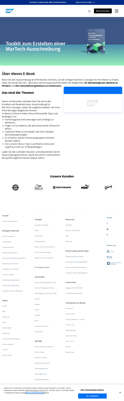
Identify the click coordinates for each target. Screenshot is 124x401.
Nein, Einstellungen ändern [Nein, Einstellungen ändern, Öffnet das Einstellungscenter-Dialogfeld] (92, 391)
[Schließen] (120, 393)
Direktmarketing (7, 344)
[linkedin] (114, 234)
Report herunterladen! (84, 2)
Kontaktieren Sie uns (41, 326)
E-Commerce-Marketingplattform (77, 262)
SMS (3, 322)
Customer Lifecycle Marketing (12, 291)
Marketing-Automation (9, 253)
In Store (5, 350)
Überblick (69, 225)
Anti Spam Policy (71, 336)
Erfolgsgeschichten (42, 267)
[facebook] (114, 223)
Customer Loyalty (8, 274)
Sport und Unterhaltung (43, 252)
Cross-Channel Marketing (10, 285)
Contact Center (7, 355)
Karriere (37, 315)
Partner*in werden (41, 357)
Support (37, 304)
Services (37, 299)
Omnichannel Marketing (74, 293)
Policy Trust (70, 341)
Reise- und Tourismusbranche (45, 247)
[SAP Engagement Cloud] (10, 11)
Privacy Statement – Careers (75, 319)
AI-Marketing (6, 242)
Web (3, 311)
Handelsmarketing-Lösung (74, 256)
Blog (67, 236)
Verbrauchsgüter (40, 241)
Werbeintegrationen (41, 368)
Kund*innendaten (8, 236)
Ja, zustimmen (92, 397)
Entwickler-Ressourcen (42, 363)
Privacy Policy (70, 314)
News (36, 321)
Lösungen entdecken (41, 225)
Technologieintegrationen (10, 280)
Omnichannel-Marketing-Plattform (14, 258)
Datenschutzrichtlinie (34, 394)
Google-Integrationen (42, 379)
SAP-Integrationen (41, 374)
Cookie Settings (71, 330)
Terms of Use (70, 325)
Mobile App (6, 333)
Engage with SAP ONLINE (74, 288)
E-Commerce (39, 236)
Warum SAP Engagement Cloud (45, 282)
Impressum (69, 308)
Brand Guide (70, 352)
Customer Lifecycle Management (77, 273)
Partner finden (39, 352)
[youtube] (114, 229)
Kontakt (68, 347)
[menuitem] (89, 11)
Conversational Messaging (11, 339)
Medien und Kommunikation (44, 258)
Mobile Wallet (7, 328)
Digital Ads (6, 317)
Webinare (69, 241)
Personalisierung (7, 247)
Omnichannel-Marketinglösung (76, 267)
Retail (37, 230)
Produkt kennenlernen (9, 221)
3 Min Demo (39, 332)
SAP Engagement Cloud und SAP (46, 293)
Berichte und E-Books (73, 230)
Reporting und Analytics (10, 263)
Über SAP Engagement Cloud (44, 288)
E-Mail (4, 306)
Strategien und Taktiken (10, 269)
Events (37, 310)
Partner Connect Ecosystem (44, 347)
